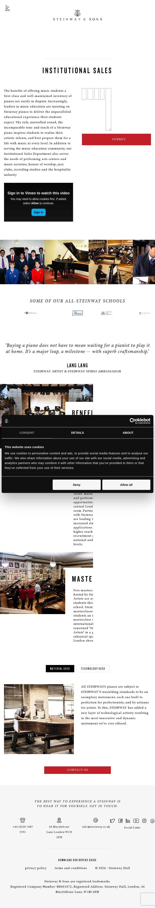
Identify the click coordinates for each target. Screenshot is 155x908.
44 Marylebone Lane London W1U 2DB (59, 828)
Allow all (126, 484)
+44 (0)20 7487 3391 (23, 826)
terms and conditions (71, 868)
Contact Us (77, 770)
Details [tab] (77, 432)
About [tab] (128, 432)
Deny (77, 484)
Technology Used (93, 668)
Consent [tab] (26, 432)
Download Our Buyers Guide (77, 860)
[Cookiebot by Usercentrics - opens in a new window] (132, 421)
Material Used (60, 668)
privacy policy (35, 868)
